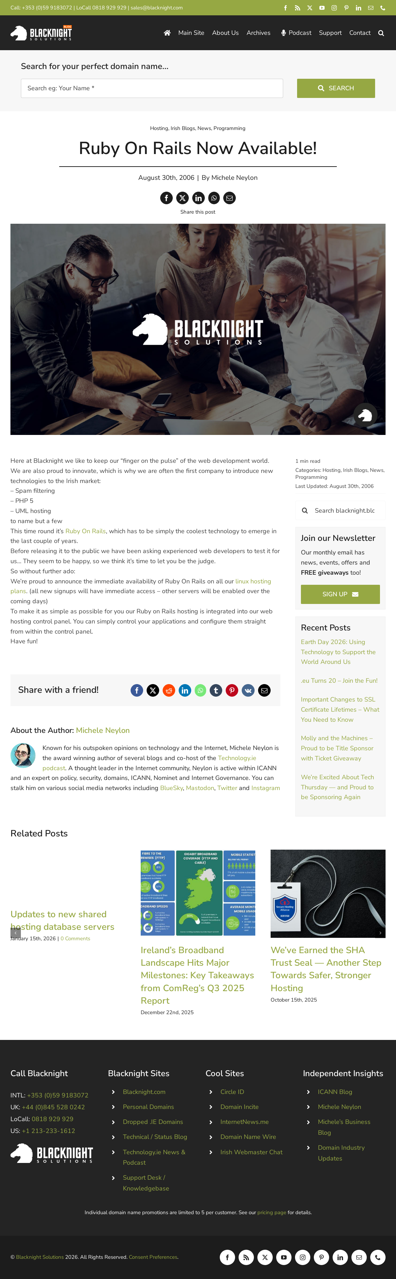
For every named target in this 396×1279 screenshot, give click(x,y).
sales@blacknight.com (157, 7)
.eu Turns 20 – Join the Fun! (339, 680)
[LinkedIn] (199, 198)
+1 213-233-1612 (48, 1131)
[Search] (305, 510)
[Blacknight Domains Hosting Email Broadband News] (41, 28)
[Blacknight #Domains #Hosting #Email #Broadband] (51, 1146)
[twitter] (309, 7)
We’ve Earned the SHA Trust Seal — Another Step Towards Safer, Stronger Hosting (326, 969)
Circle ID (232, 1092)
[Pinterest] (232, 690)
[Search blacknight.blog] (340, 510)
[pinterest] (346, 7)
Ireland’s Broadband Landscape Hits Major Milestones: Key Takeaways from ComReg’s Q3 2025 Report (197, 975)
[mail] (370, 7)
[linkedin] (358, 7)
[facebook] (285, 7)
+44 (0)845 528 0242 (53, 1107)
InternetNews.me (244, 1122)
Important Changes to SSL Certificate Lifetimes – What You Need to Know (340, 709)
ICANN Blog (335, 1092)
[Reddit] (169, 690)
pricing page (271, 1212)
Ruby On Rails (85, 531)
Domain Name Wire (248, 1137)
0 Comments (75, 938)
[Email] (230, 198)
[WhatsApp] (214, 198)
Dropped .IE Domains (153, 1122)
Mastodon (200, 788)
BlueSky (171, 788)
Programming (229, 128)
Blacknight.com (144, 1092)
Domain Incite (239, 1107)
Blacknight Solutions (40, 1257)
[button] (381, 32)
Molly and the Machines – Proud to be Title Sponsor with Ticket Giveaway (337, 748)
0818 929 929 (109, 7)
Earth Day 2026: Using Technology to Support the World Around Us (338, 652)
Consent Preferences (153, 1257)
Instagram (265, 788)
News (204, 128)
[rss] (297, 7)
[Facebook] (166, 198)
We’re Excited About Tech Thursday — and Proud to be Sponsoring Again (337, 787)
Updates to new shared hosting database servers (62, 920)
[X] (182, 198)
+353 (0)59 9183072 (47, 7)
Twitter (227, 788)
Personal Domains (148, 1107)
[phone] (383, 7)
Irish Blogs (183, 128)
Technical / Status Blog (155, 1137)
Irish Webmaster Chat (251, 1152)
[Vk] (248, 690)
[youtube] (322, 7)
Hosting (159, 128)
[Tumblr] (216, 690)
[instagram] (334, 7)
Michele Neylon (234, 177)
